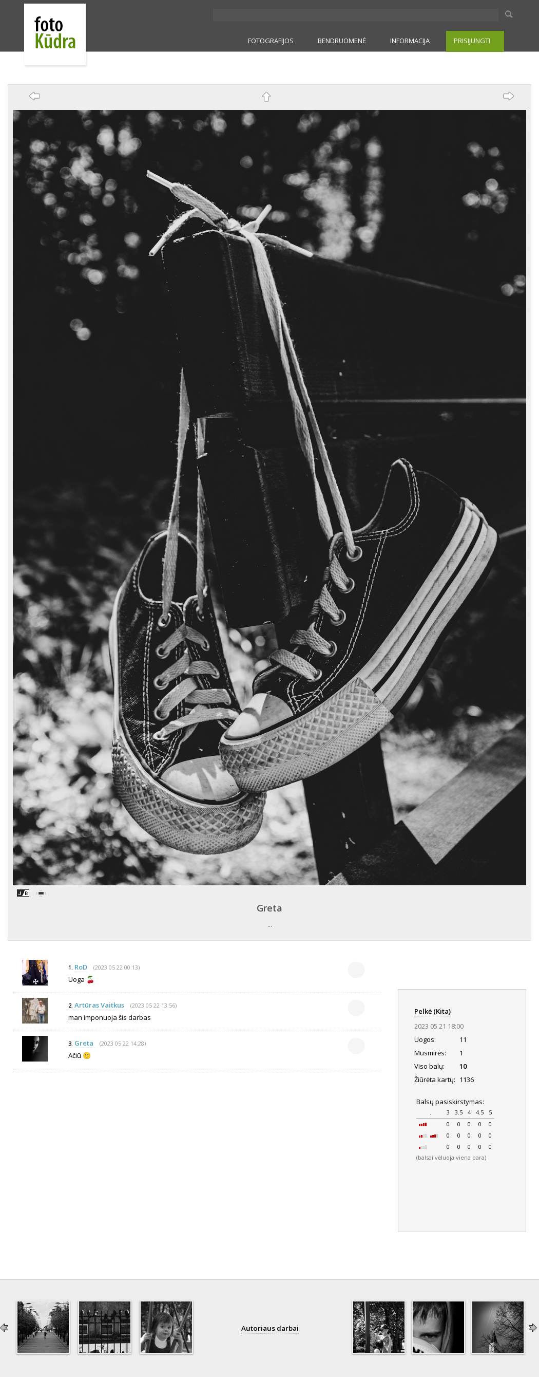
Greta (269, 908)
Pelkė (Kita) (432, 1011)
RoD (80, 967)
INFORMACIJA (410, 40)
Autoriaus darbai (270, 1328)
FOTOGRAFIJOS (271, 40)
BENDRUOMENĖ (342, 40)
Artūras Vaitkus (99, 1005)
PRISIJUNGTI (472, 40)
